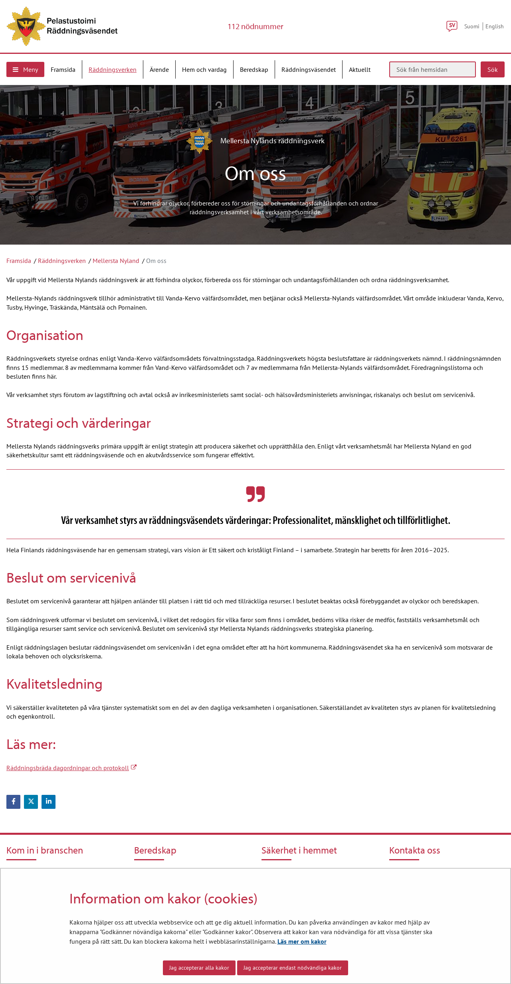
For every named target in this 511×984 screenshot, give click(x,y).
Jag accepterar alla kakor (199, 967)
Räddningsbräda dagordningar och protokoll (71, 768)
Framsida (18, 261)
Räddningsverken (62, 261)
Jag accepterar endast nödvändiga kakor (293, 967)
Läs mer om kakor (302, 941)
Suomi (471, 26)
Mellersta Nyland (116, 261)
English (494, 26)
